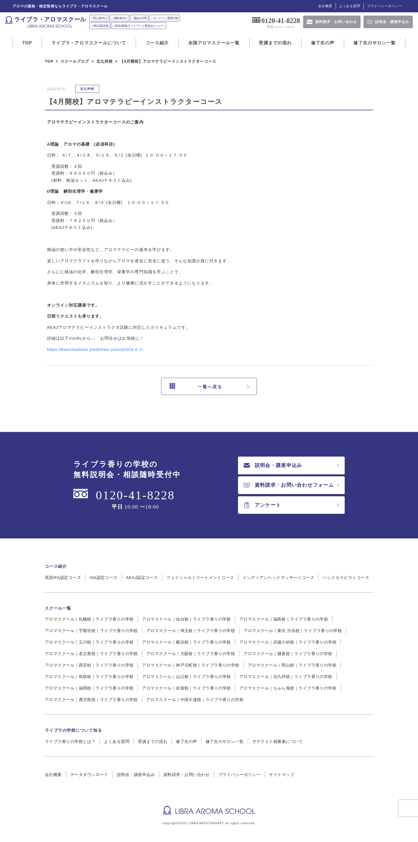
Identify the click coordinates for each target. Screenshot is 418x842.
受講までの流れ (275, 43)
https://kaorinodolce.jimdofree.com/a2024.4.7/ (95, 349)
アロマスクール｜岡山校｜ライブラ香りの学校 (292, 665)
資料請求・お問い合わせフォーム (289, 485)
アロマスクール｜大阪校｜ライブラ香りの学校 (190, 653)
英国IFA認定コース (63, 577)
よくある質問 (349, 6)
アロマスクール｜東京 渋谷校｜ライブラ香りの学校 (292, 630)
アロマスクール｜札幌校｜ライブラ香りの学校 (89, 619)
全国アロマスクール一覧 (214, 43)
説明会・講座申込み (273, 465)
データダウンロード (89, 774)
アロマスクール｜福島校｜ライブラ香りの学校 (283, 619)
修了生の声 (323, 43)
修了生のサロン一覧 (374, 43)
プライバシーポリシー (384, 6)
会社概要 (325, 6)
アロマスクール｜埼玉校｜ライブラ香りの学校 (190, 630)
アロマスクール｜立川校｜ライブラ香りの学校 (89, 642)
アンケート (262, 505)
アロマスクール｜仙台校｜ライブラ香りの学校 (186, 619)
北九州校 (87, 88)
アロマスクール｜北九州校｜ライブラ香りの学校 (285, 676)
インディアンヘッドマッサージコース (279, 577)
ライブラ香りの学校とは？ (70, 741)
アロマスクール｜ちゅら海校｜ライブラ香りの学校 (287, 688)
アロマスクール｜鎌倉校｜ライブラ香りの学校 (287, 653)
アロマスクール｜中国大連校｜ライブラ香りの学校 (194, 699)
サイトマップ (281, 774)
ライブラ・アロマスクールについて (88, 43)
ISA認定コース (103, 577)
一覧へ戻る (196, 386)
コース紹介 (157, 43)
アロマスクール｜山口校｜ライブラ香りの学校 (186, 676)
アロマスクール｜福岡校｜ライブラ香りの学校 (89, 688)
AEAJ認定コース (142, 577)
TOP (27, 43)
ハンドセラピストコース (346, 577)
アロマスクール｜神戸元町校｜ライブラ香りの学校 (190, 665)
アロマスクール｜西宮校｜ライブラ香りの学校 (89, 665)
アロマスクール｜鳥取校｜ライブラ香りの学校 (89, 676)
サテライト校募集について (277, 741)
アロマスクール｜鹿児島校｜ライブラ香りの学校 (91, 699)
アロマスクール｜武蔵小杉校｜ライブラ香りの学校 (287, 642)
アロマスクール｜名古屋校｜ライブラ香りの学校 (91, 653)
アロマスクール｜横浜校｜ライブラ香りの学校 (186, 642)
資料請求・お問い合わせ (186, 774)
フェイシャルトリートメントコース (200, 577)
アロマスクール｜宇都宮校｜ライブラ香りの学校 (91, 630)
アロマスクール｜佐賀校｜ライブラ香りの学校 (186, 688)
